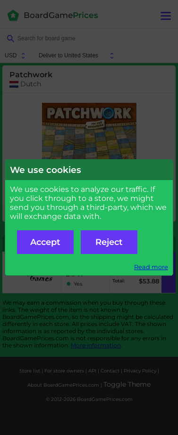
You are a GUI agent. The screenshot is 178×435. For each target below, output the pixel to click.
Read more (151, 267)
